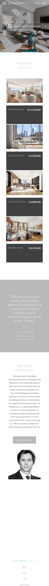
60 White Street (15, 248)
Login (37, 3)
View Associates (24, 440)
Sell (24, 579)
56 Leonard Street (16, 155)
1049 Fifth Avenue (16, 109)
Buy (24, 567)
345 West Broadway (17, 201)
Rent (24, 573)
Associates (24, 585)
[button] (3, 26)
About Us (24, 336)
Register (44, 3)
